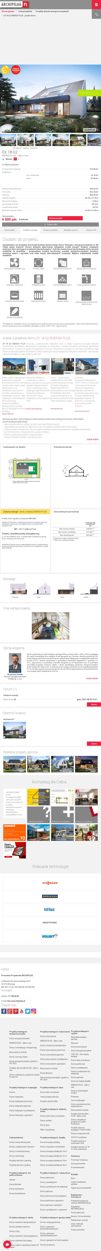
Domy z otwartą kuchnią (19, 1108)
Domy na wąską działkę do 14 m (53, 1108)
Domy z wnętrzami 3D (80, 1090)
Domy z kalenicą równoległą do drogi (24, 1215)
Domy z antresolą (16, 1112)
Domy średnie (46, 1077)
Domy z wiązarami (48, 1216)
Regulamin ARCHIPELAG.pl (77, 1164)
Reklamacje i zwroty (79, 1176)
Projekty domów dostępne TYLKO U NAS (80, 1085)
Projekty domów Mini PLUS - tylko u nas (23, 1025)
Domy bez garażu (47, 1201)
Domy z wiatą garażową (50, 1178)
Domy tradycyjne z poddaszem (22, 1067)
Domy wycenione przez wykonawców (80, 1061)
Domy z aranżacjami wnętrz (79, 1048)
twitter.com (27, 967)
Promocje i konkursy (79, 1116)
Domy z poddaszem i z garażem (53, 1166)
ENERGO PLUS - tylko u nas (15, 155)
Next (97, 140)
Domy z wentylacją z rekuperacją (23, 1004)
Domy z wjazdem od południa (52, 1103)
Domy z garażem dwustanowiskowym (48, 1191)
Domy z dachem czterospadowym (23, 1192)
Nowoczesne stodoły (18, 1008)
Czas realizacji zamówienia (77, 1181)
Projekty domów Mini (49, 1058)
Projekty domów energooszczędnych (52, 11)
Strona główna (8, 11)
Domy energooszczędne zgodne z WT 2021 (23, 1019)
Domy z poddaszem (48, 1138)
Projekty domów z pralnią (19, 1121)
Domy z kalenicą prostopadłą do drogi (22, 1209)
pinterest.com (15, 967)
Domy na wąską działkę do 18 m (53, 1117)
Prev (3, 140)
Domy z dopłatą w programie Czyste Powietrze (24, 1032)
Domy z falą (14, 1188)
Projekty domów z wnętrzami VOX (78, 1098)
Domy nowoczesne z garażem (52, 1020)
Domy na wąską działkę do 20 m (53, 1121)
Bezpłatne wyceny (70, 230)
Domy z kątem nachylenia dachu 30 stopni (24, 1202)
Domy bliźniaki (15, 1141)
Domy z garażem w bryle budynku (54, 1196)
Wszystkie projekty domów (79, 994)
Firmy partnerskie (78, 1120)
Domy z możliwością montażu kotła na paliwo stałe (55, 1226)
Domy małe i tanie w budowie (52, 1072)
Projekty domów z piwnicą (20, 1117)
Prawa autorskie (78, 1186)
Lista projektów (25, 11)
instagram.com (33, 967)
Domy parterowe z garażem (52, 1157)
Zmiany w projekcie (50, 230)
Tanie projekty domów (49, 1053)
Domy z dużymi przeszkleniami (53, 1002)
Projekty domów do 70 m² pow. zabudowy (80, 1104)
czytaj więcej (92, 439)
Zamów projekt (55, 218)
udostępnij (16, 148)
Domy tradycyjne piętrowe (20, 1062)
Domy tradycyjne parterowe (20, 1058)
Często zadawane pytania (78, 1139)
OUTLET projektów (79, 1094)
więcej (94, 677)
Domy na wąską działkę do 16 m (53, 1112)
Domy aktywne (46, 1029)
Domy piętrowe (46, 1148)
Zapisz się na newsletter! (81, 1144)
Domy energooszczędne (19, 995)
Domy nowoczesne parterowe (52, 1006)
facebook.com (4, 967)
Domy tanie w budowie (49, 1048)
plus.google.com (9, 967)
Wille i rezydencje (47, 1086)
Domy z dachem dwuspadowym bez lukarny (24, 1220)
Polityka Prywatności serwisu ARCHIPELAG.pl (81, 1158)
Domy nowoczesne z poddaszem (54, 1015)
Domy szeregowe (16, 1145)
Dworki (12, 1048)
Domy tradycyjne (16, 1053)
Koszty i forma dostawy (81, 1173)
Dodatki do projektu (30, 230)
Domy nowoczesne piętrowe (52, 1011)
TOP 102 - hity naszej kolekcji (80, 1012)
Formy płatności (77, 1169)
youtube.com (21, 967)
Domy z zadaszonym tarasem (21, 1103)
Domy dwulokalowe (17, 1150)
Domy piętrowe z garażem (51, 1161)
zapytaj (26, 148)
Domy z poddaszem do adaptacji (53, 1143)
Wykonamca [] (9, 672)
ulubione (33, 148)
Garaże (12, 1136)
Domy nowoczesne (48, 993)
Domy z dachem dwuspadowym (22, 1178)
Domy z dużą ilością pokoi (20, 1098)
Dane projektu (10, 230)
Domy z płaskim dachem (19, 1183)
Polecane (75, 1053)
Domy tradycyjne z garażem (21, 1071)
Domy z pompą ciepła (18, 1013)
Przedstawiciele (77, 1124)
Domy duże (45, 1081)
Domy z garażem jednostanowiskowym (49, 1184)
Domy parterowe (47, 1134)
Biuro (73, 1135)
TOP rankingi (14, 1244)
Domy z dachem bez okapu (20, 1197)
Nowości (43, 1244)
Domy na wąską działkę (50, 1098)
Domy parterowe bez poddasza (53, 1152)
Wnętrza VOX (91, 230)
